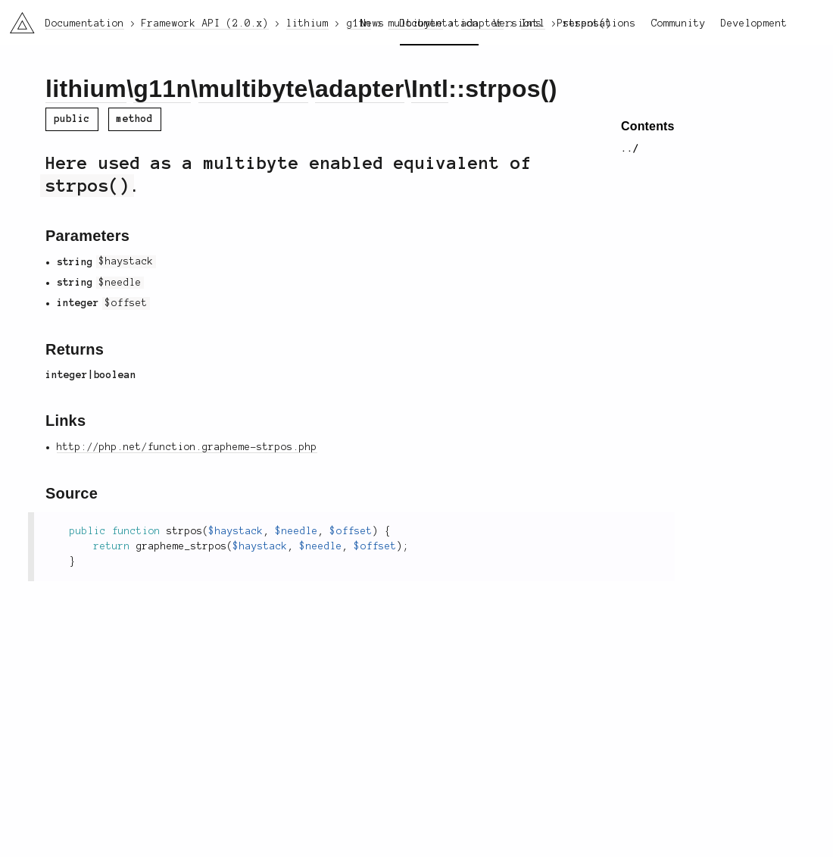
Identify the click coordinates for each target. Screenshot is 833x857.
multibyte (253, 88)
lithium (85, 88)
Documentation (439, 23)
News (372, 23)
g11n (162, 88)
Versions (518, 23)
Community (678, 23)
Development (754, 23)
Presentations (596, 23)
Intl (429, 88)
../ (630, 148)
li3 (16, 18)
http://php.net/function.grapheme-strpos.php (187, 447)
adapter (359, 88)
